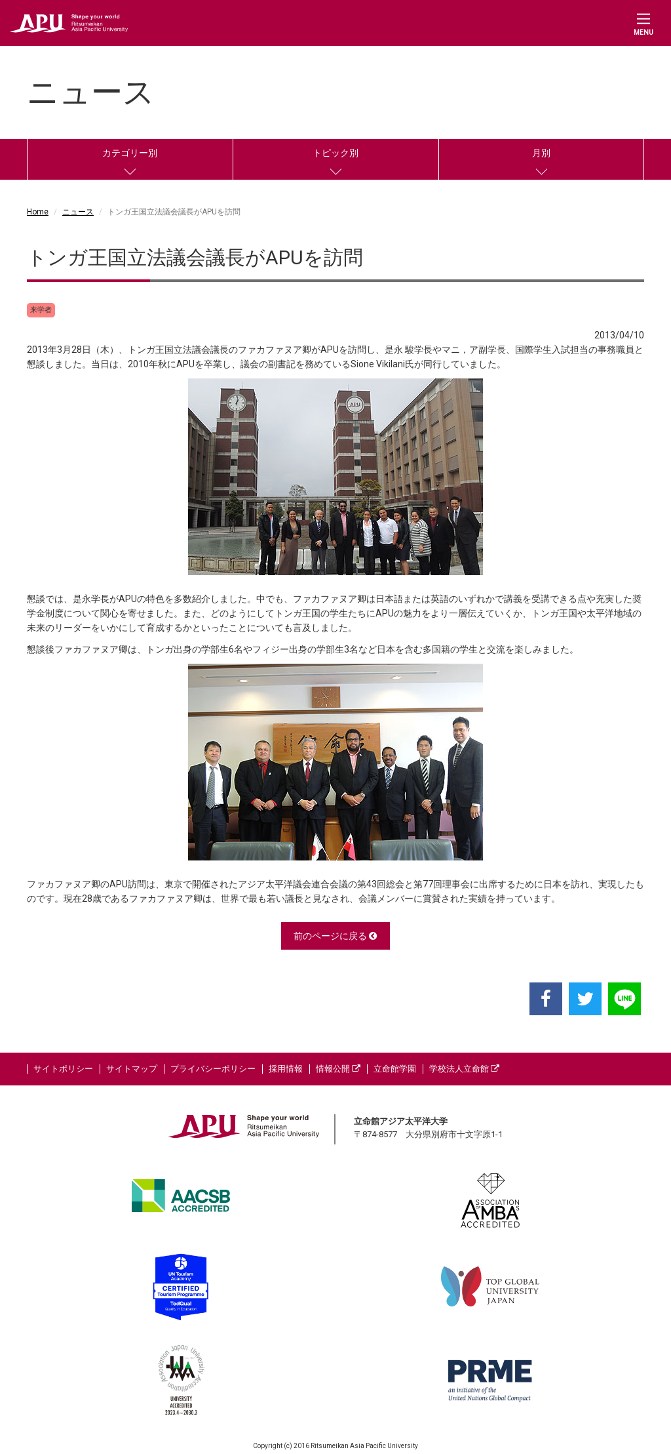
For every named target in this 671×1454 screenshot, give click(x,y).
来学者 (41, 310)
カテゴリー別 (129, 153)
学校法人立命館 (464, 1069)
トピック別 (335, 153)
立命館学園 (395, 1069)
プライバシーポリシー (213, 1069)
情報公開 (338, 1069)
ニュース (78, 211)
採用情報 (286, 1069)
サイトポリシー (63, 1069)
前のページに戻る (335, 936)
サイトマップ (131, 1069)
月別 (541, 153)
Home (37, 211)
